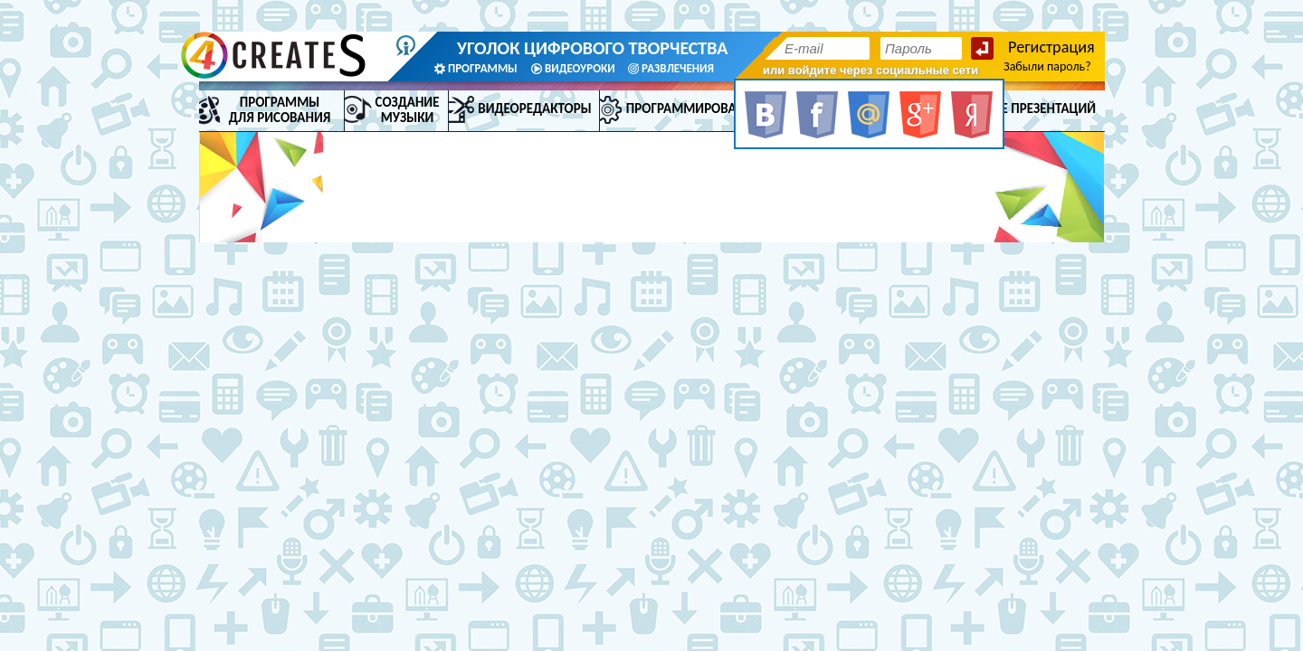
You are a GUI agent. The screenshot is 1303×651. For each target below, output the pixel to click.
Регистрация (1051, 47)
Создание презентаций (1020, 109)
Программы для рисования (280, 110)
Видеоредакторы (534, 109)
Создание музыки (408, 110)
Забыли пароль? (1047, 66)
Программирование (693, 109)
